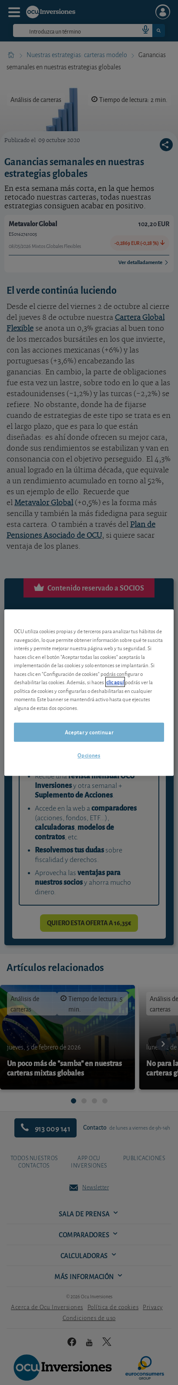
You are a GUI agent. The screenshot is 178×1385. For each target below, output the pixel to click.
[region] (89, 692)
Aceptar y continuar (89, 732)
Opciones (88, 755)
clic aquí (115, 682)
